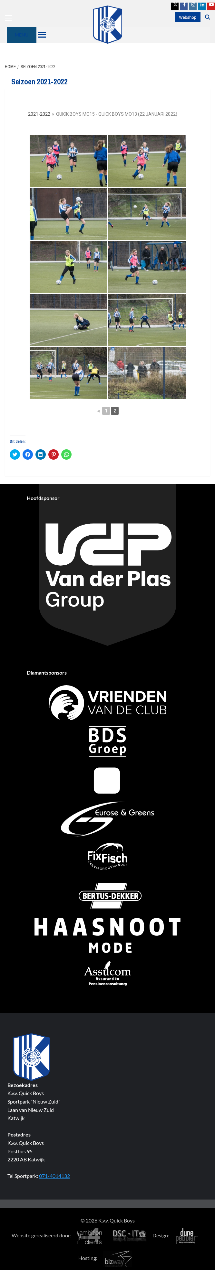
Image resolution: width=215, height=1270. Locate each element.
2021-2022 (39, 114)
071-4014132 (54, 1176)
